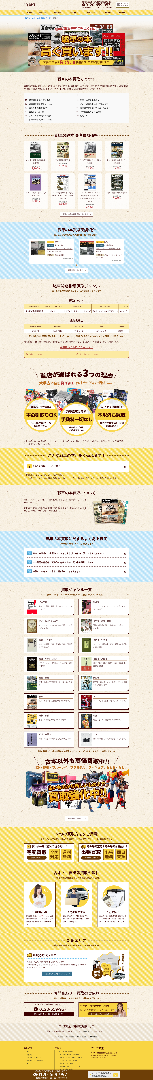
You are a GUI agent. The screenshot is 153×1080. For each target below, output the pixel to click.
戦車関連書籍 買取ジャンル (40, 104)
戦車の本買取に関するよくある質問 (95, 108)
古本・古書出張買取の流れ (40, 116)
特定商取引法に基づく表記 (35, 1060)
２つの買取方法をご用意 (90, 112)
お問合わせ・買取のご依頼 (40, 120)
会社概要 (122, 13)
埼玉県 (71, 1037)
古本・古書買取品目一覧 (41, 18)
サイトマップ (31, 1063)
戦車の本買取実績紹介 (89, 100)
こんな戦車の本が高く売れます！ (94, 104)
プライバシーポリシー (34, 1058)
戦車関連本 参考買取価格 (39, 100)
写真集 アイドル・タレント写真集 (71, 1057)
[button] (76, 265)
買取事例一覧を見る (75, 270)
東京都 (60, 1037)
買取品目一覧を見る (75, 818)
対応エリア (91, 13)
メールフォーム (42, 916)
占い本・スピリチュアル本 (68, 1060)
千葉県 (94, 1037)
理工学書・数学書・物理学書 (69, 1054)
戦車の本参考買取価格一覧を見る (75, 214)
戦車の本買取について (38, 108)
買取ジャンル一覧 (36, 112)
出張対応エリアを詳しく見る (56, 974)
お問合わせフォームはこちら (102, 1014)
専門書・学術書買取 (66, 1069)
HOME (29, 13)
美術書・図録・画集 (66, 1063)
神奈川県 (83, 1037)
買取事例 (57, 13)
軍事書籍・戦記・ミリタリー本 (70, 1066)
